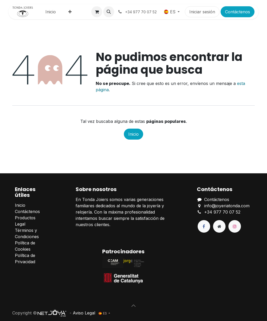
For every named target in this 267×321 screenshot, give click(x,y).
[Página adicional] (219, 226)
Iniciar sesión (202, 11)
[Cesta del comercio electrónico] (96, 11)
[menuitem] (50, 12)
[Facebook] (204, 226)
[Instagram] (234, 226)
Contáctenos (237, 11)
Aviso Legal (84, 313)
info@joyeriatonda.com (227, 205)
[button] (108, 11)
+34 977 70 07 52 (222, 212)
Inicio (133, 134)
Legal (20, 224)
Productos (25, 217)
